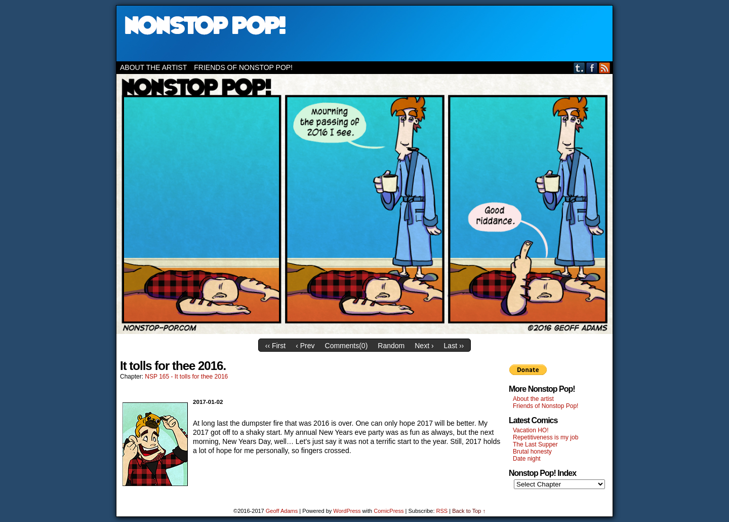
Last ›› (454, 346)
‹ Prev (305, 346)
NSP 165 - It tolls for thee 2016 (186, 376)
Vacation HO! (530, 430)
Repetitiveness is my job (545, 437)
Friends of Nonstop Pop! (243, 67)
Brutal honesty (532, 451)
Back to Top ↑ (468, 511)
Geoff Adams (282, 511)
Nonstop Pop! (364, 33)
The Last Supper (535, 444)
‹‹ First (275, 346)
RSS (604, 67)
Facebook (592, 67)
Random (391, 346)
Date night (527, 458)
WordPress (346, 511)
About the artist (153, 67)
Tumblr (579, 67)
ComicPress (388, 511)
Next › (424, 346)
